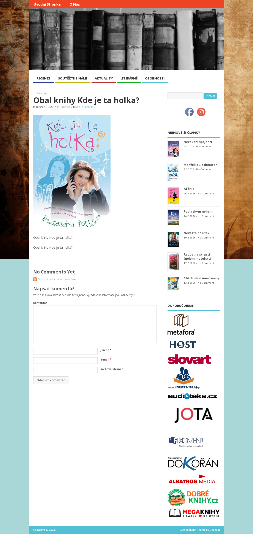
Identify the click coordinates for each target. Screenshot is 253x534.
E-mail (106, 359)
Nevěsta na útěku (197, 233)
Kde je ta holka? (84, 107)
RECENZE (43, 78)
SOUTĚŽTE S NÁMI (72, 78)
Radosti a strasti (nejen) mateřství (197, 256)
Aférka (189, 189)
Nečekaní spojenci (198, 142)
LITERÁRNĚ (129, 78)
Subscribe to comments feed (57, 279)
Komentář (40, 303)
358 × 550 (66, 107)
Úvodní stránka (47, 4)
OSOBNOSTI (155, 78)
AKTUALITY (104, 78)
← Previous (40, 93)
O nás (75, 4)
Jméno (106, 350)
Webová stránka (112, 369)
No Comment (204, 146)
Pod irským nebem (198, 211)
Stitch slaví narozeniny (201, 278)
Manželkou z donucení (201, 165)
